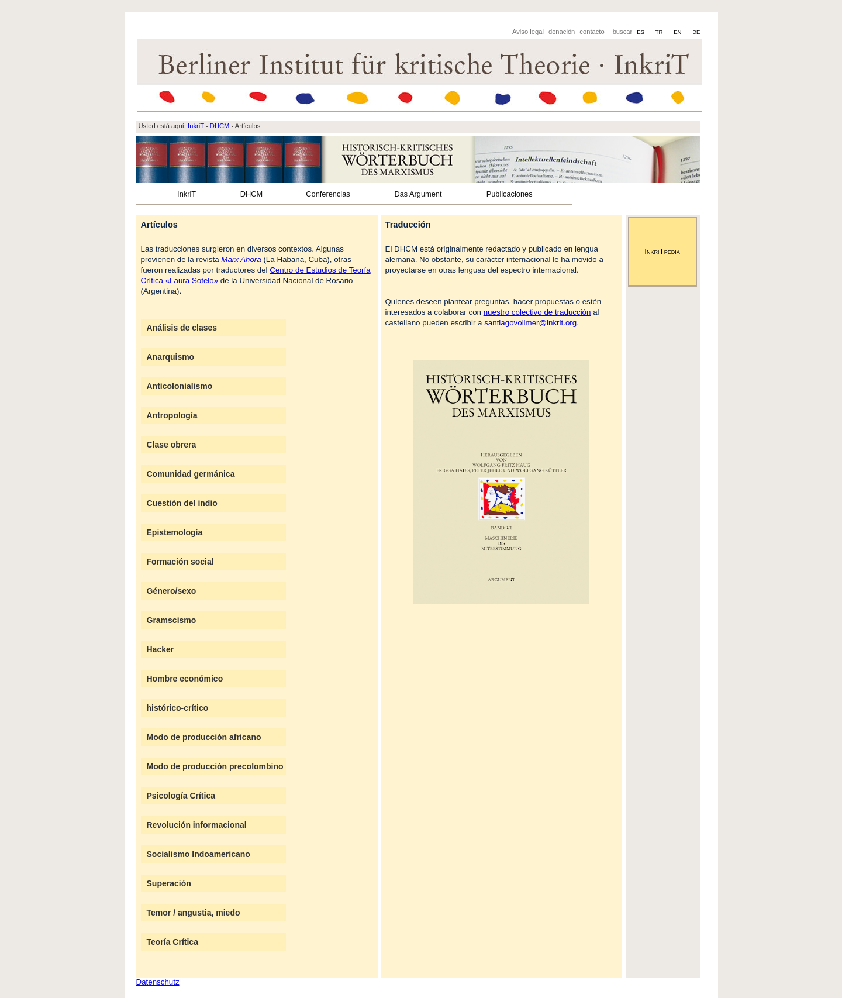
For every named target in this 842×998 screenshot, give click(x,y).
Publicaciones (509, 194)
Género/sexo (171, 591)
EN (678, 32)
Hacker (160, 649)
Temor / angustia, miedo (193, 912)
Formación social (180, 561)
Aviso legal (528, 31)
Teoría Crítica (172, 942)
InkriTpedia (661, 251)
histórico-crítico (178, 708)
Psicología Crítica (181, 795)
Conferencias (328, 194)
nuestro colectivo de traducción (537, 312)
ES (641, 32)
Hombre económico (185, 678)
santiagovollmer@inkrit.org (530, 322)
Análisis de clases (182, 327)
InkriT (186, 194)
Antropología (172, 415)
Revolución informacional (197, 825)
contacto (591, 31)
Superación (169, 883)
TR (659, 32)
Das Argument (417, 194)
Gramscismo (171, 620)
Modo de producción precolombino (215, 766)
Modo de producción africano (204, 737)
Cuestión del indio (182, 503)
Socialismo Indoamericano (198, 854)
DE (696, 32)
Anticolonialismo (180, 386)
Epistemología (175, 532)
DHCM (251, 194)
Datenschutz (158, 982)
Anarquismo (171, 357)
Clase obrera (171, 444)
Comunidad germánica (191, 474)
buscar (623, 31)
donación (561, 31)
